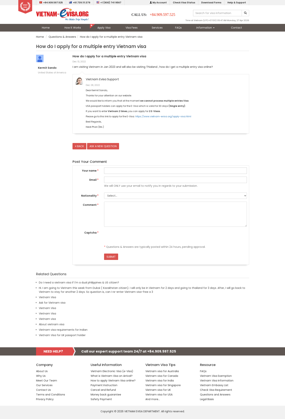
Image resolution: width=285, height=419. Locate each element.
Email (93, 180)
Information (205, 28)
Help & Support (236, 2)
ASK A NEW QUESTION (103, 146)
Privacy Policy (45, 399)
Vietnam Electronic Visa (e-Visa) (112, 371)
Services (157, 28)
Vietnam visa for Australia (162, 371)
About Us (42, 371)
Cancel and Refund (103, 390)
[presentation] (132, 236)
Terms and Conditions (50, 394)
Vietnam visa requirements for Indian (63, 330)
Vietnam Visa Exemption (216, 376)
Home (46, 28)
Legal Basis (207, 399)
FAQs (178, 28)
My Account (158, 2)
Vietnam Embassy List (214, 385)
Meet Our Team (46, 380)
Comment (90, 205)
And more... (152, 399)
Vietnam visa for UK (158, 390)
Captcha (91, 233)
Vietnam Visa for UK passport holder (62, 335)
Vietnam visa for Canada (161, 376)
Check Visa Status (184, 2)
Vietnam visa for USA (158, 394)
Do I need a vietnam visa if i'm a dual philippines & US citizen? (79, 282)
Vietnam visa (47, 319)
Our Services (44, 385)
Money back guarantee (106, 394)
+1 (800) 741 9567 (108, 2)
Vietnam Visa (47, 297)
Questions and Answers (215, 394)
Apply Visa (103, 28)
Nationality (89, 196)
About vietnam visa (51, 324)
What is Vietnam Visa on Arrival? (112, 376)
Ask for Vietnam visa (52, 303)
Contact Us (43, 390)
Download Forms (211, 2)
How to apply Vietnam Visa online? (113, 380)
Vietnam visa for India (159, 380)
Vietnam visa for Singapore (163, 385)
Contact (236, 28)
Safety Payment (101, 399)
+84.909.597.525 (51, 2)
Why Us (41, 376)
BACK (79, 146)
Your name (90, 171)
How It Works (72, 28)
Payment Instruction (104, 385)
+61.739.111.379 (79, 2)
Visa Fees (132, 28)
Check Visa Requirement (216, 390)
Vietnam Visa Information (216, 380)
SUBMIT (111, 257)
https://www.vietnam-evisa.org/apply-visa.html (163, 116)
